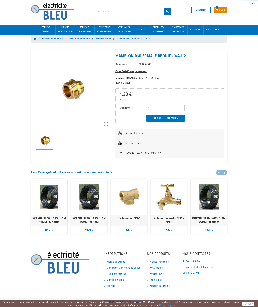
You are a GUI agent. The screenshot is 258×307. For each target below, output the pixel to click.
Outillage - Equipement (158, 29)
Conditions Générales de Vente (123, 268)
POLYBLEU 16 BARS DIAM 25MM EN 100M (209, 220)
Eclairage (141, 29)
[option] (49, 206)
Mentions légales (116, 262)
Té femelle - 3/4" (129, 218)
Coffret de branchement (104, 29)
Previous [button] (219, 172)
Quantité (125, 108)
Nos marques (157, 274)
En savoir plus (167, 305)
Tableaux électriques (85, 29)
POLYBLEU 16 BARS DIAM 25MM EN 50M (89, 220)
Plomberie (195, 29)
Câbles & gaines (46, 29)
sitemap (111, 286)
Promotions (156, 280)
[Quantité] (165, 108)
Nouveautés (156, 268)
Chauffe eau (212, 29)
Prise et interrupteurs (65, 29)
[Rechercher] (133, 11)
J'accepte (248, 303)
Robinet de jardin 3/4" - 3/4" (169, 220)
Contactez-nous (115, 280)
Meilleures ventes (159, 262)
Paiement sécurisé (117, 274)
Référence (121, 64)
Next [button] (224, 172)
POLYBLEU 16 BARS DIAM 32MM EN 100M (49, 220)
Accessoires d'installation (124, 29)
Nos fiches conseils (160, 286)
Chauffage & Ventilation (178, 29)
